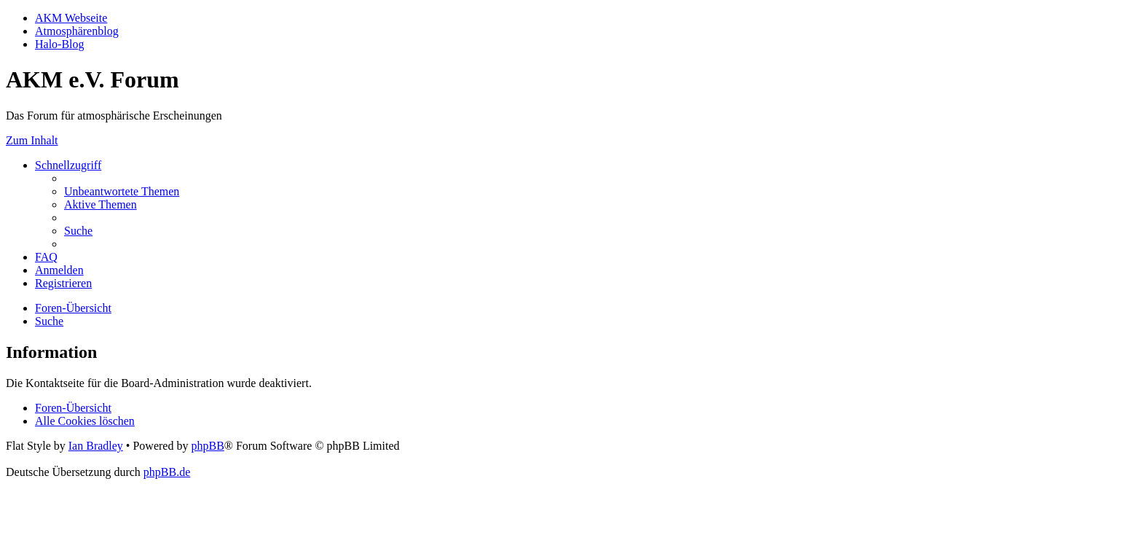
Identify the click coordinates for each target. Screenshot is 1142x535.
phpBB (207, 446)
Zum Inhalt (32, 140)
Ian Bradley (95, 446)
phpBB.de (166, 472)
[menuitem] (121, 191)
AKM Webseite (71, 18)
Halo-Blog (59, 44)
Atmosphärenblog (77, 31)
